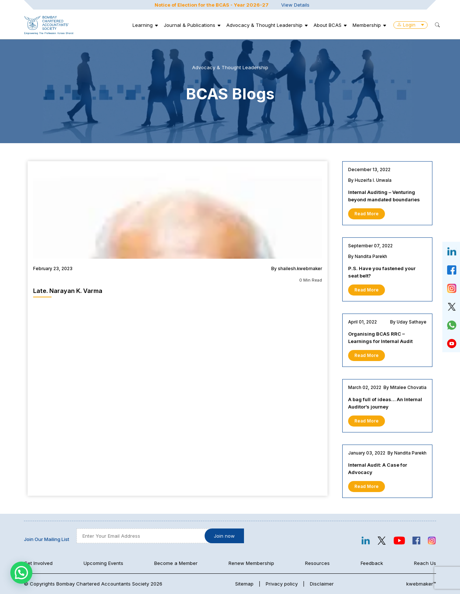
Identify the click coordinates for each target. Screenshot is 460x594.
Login (410, 25)
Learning (142, 25)
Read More (366, 213)
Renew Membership (251, 563)
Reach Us (425, 563)
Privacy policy (282, 584)
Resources (317, 563)
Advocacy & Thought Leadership (264, 25)
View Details (295, 5)
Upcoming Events (103, 563)
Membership (367, 25)
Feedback (372, 563)
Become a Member (176, 563)
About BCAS (328, 25)
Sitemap (244, 584)
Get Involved (38, 563)
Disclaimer (322, 584)
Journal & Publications (189, 25)
